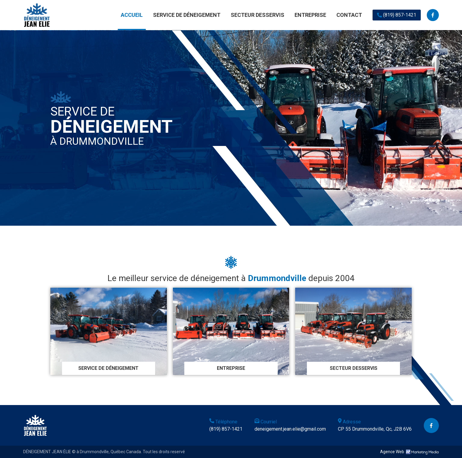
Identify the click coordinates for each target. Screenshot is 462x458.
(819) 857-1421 (396, 15)
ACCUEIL (132, 15)
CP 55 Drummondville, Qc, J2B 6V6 (375, 429)
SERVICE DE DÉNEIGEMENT (186, 15)
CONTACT (349, 15)
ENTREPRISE (310, 15)
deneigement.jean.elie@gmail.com (290, 429)
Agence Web (392, 451)
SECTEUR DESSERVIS (257, 15)
